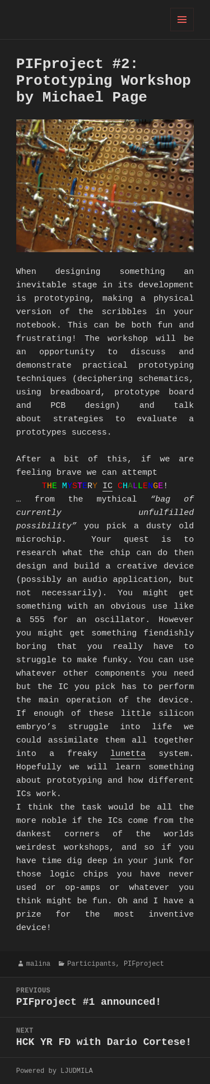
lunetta (128, 754)
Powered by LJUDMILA (54, 1071)
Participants (91, 964)
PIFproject (144, 964)
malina (38, 964)
